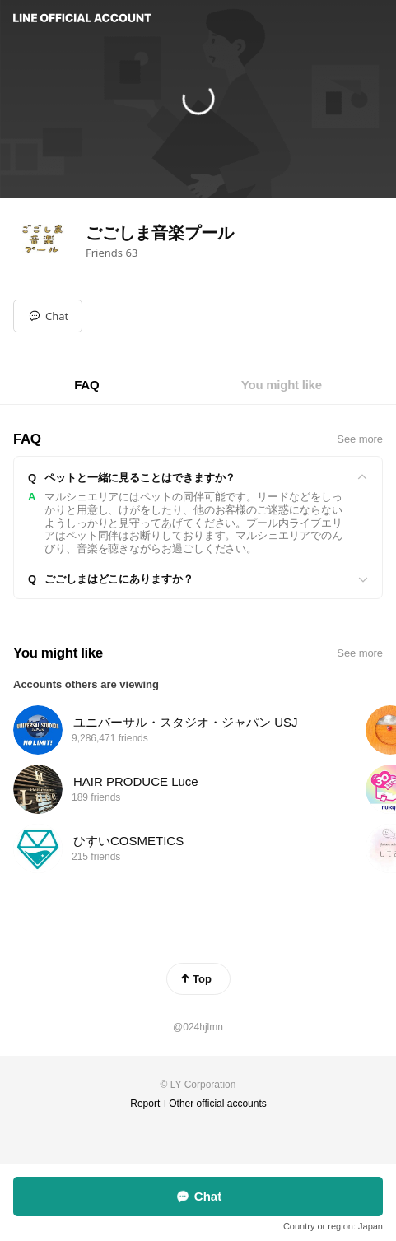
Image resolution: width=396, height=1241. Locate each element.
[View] (198, 478)
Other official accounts (218, 1103)
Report (145, 1103)
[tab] (86, 385)
